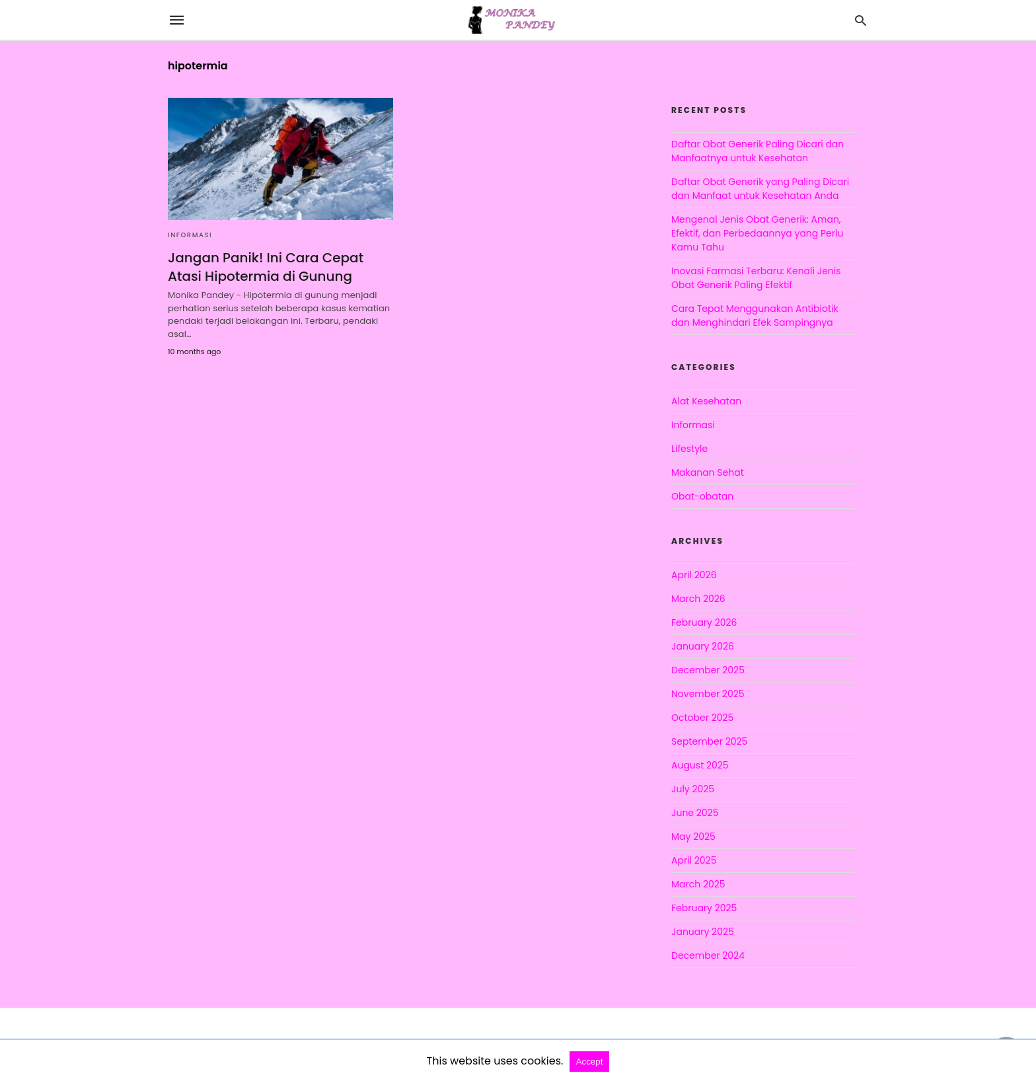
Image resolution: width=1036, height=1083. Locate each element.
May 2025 (693, 836)
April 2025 (693, 860)
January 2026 (702, 646)
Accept (589, 1061)
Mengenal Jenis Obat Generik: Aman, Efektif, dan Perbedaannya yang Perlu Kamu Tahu (757, 233)
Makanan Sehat (707, 472)
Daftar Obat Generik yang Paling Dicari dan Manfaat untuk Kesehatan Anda (760, 188)
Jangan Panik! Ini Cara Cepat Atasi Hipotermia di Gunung (265, 266)
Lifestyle (689, 448)
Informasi (190, 235)
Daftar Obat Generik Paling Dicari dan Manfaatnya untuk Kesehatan (757, 151)
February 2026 (704, 622)
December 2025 (708, 670)
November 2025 (708, 693)
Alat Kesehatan (706, 401)
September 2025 (709, 741)
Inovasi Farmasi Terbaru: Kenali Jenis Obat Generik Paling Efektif (756, 277)
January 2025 (702, 931)
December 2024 (708, 955)
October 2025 (702, 717)
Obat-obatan (702, 496)
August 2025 (700, 765)
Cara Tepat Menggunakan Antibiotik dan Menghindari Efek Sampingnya (754, 315)
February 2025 (704, 908)
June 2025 (694, 812)
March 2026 (698, 598)
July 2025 (692, 789)
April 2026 (694, 574)
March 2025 (698, 884)
